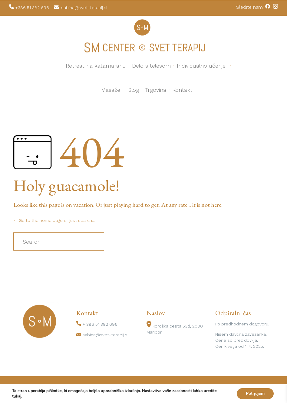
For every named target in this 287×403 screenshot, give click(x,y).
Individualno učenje (201, 65)
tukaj (16, 396)
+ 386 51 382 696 (99, 324)
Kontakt (182, 90)
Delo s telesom (151, 65)
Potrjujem (255, 393)
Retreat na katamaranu (96, 65)
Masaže (110, 90)
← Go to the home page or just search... (54, 220)
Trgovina (155, 90)
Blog (133, 90)
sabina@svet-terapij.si (105, 334)
